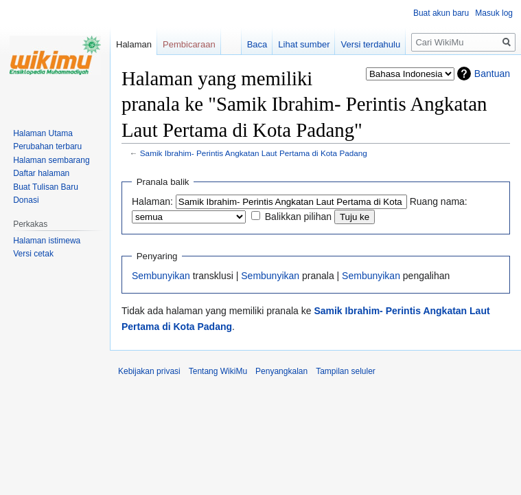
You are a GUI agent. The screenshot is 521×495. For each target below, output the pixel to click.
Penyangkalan (281, 371)
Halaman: (152, 201)
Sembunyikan (161, 275)
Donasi (25, 200)
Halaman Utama (43, 133)
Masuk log (494, 13)
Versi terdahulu (370, 44)
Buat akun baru (441, 13)
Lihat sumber (303, 44)
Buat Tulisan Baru (45, 187)
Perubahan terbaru (47, 146)
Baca (257, 44)
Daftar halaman (41, 173)
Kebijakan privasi (149, 371)
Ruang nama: (438, 201)
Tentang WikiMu (218, 371)
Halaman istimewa (46, 240)
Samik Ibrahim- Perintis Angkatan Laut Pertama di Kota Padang (253, 152)
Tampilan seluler (345, 371)
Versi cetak (33, 253)
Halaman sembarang (51, 160)
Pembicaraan (189, 44)
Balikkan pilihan (298, 216)
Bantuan (492, 73)
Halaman (134, 44)
